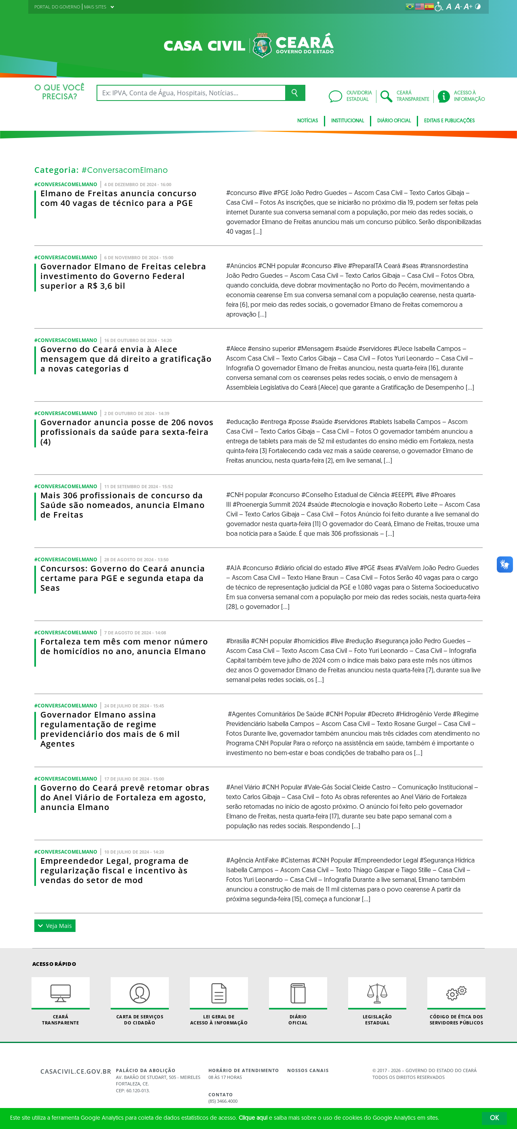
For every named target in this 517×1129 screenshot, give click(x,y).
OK (494, 1118)
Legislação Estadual (377, 1001)
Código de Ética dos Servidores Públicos (456, 1001)
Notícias (307, 121)
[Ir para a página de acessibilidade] (439, 6)
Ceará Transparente (61, 1001)
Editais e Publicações (449, 121)
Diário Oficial (394, 121)
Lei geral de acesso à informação (219, 1001)
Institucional (347, 121)
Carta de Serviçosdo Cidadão (140, 1001)
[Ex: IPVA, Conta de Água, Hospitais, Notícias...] (191, 93)
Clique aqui (253, 1118)
